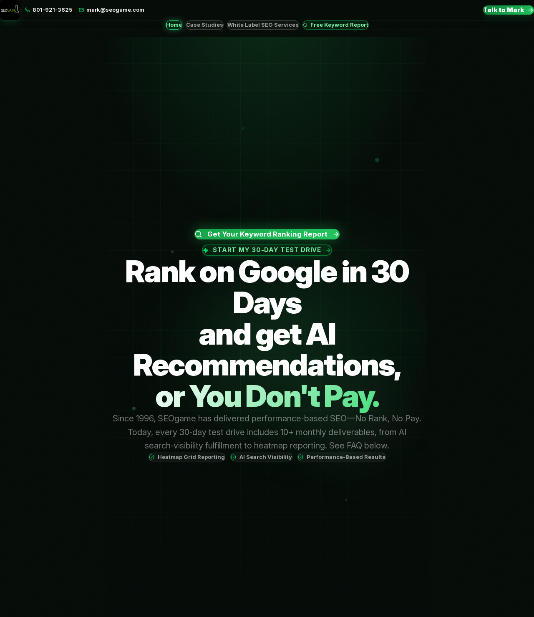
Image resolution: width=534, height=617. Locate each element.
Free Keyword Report (335, 24)
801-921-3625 (48, 9)
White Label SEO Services (263, 24)
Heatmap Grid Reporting (187, 456)
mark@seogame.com (111, 9)
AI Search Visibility (261, 456)
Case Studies (204, 24)
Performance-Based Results (341, 456)
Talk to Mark (508, 10)
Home (174, 24)
